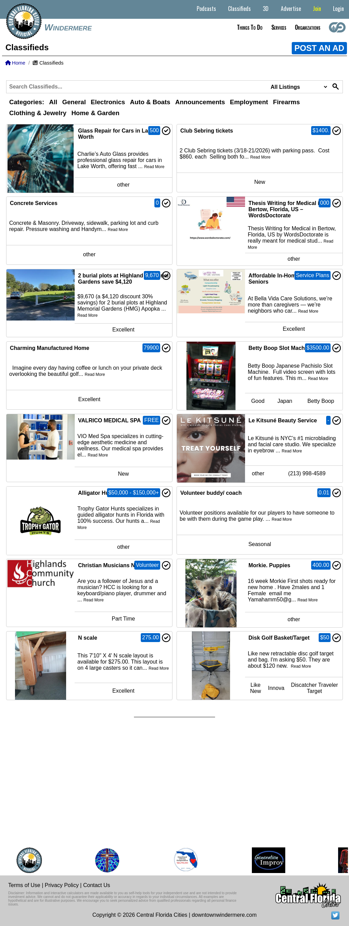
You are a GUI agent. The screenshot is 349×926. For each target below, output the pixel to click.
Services (278, 27)
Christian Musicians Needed (114, 565)
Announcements (200, 102)
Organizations (307, 27)
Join (317, 8)
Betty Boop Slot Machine (280, 348)
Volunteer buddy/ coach (211, 493)
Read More (154, 166)
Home (15, 63)
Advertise (291, 8)
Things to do (249, 27)
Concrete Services (34, 203)
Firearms (286, 102)
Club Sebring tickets (206, 131)
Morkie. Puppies (269, 565)
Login (338, 8)
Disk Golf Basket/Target (278, 638)
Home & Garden (95, 113)
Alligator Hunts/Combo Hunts (116, 493)
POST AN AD (319, 48)
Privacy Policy (62, 885)
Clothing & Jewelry (37, 113)
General (74, 102)
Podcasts (206, 8)
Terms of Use (24, 885)
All (53, 102)
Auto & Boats (150, 102)
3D (266, 8)
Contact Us (96, 885)
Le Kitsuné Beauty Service (282, 420)
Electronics (108, 102)
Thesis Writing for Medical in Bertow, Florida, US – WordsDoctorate (285, 209)
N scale (87, 638)
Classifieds (239, 8)
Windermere (68, 27)
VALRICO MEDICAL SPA (109, 420)
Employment (249, 102)
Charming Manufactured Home (49, 348)
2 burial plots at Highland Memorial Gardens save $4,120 (123, 279)
